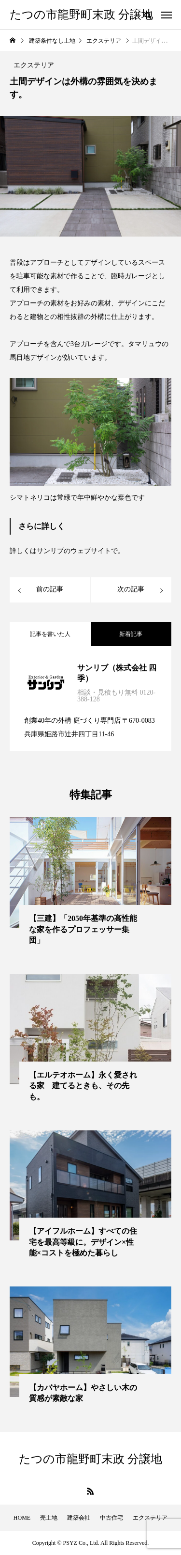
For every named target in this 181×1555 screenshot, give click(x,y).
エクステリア (150, 1517)
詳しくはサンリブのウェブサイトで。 (67, 551)
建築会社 (78, 1517)
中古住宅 (111, 1517)
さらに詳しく (41, 526)
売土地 (48, 1517)
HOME (22, 1517)
